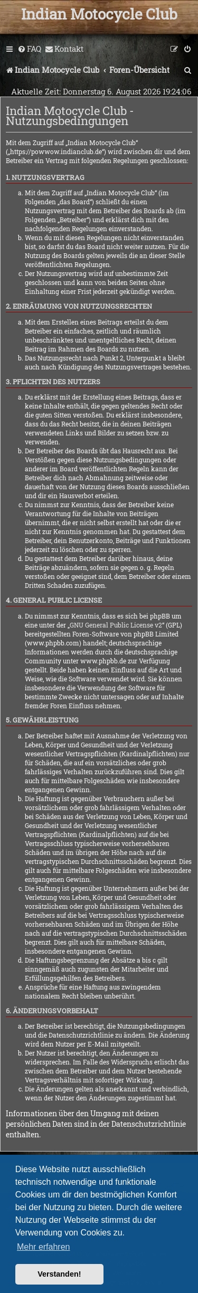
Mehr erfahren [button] (43, 1246)
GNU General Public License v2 (116, 625)
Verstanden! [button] (59, 1274)
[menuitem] (29, 49)
